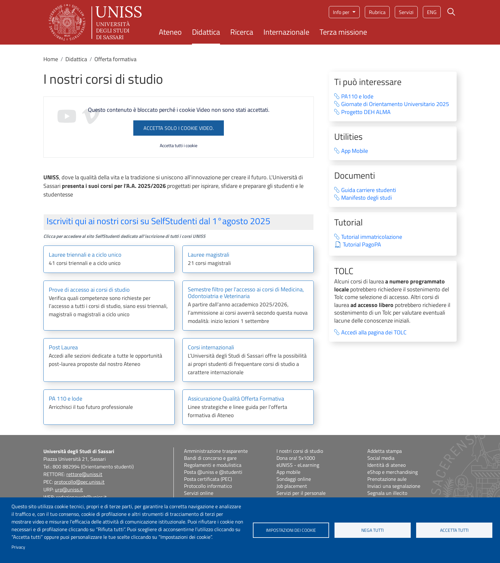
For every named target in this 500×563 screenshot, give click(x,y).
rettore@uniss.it (84, 474)
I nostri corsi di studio (299, 450)
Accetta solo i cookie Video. (178, 128)
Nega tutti (372, 530)
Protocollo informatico (208, 485)
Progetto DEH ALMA (366, 112)
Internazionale (286, 32)
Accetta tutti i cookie (178, 145)
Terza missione (343, 32)
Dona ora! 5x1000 (295, 457)
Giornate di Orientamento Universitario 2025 (395, 104)
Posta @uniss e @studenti (213, 471)
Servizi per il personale (301, 492)
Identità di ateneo (386, 464)
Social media (380, 457)
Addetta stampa (384, 450)
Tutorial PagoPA (362, 245)
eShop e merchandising (392, 471)
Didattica (206, 32)
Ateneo (170, 32)
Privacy (18, 547)
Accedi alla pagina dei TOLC (374, 333)
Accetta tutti (454, 530)
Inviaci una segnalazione (393, 485)
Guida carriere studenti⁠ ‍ (372, 190)
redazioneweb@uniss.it (81, 497)
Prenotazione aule (387, 478)
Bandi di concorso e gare (210, 457)
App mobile (288, 471)
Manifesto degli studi (366, 198)
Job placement (291, 485)
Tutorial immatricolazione (371, 237)
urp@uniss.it (69, 489)
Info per (342, 12)
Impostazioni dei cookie (291, 530)
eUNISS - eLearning (297, 464)
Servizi (406, 12)
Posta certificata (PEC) (208, 478)
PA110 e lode (357, 97)
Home (50, 59)
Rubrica (377, 12)
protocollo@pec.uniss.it (79, 482)
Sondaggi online (293, 478)
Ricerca (241, 32)
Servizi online (198, 492)
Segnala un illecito (387, 492)
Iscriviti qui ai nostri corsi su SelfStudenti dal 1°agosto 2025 (158, 221)
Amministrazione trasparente (216, 450)
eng (432, 12)
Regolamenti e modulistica (212, 464)
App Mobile (354, 151)
